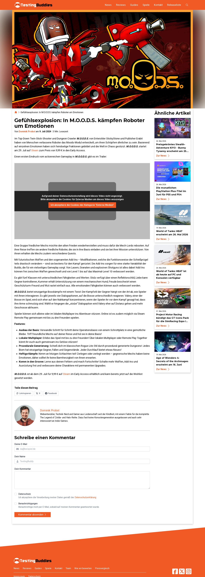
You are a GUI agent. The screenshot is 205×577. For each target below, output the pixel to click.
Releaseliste (174, 4)
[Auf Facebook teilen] (51, 393)
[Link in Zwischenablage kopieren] (23, 393)
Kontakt (158, 4)
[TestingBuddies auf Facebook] (175, 571)
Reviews (121, 4)
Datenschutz (57, 496)
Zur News (163, 155)
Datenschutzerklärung (85, 497)
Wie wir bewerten (83, 568)
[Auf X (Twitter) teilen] (38, 393)
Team (68, 568)
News (108, 4)
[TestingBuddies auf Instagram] (188, 571)
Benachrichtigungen (58, 505)
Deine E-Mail (20, 444)
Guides (134, 4)
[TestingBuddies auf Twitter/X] (182, 571)
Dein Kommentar (22, 469)
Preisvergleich (102, 568)
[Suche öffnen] (187, 4)
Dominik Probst (27, 131)
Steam (35, 150)
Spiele (146, 4)
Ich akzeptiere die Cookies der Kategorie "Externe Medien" (82, 205)
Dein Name (19, 456)
